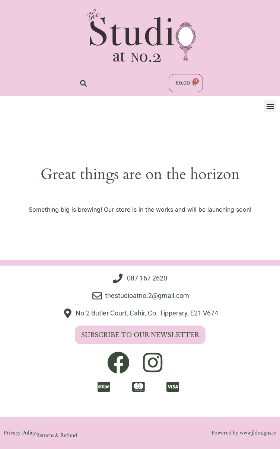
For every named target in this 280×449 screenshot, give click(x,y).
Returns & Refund (56, 435)
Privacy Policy (20, 433)
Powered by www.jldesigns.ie (243, 433)
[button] (83, 83)
